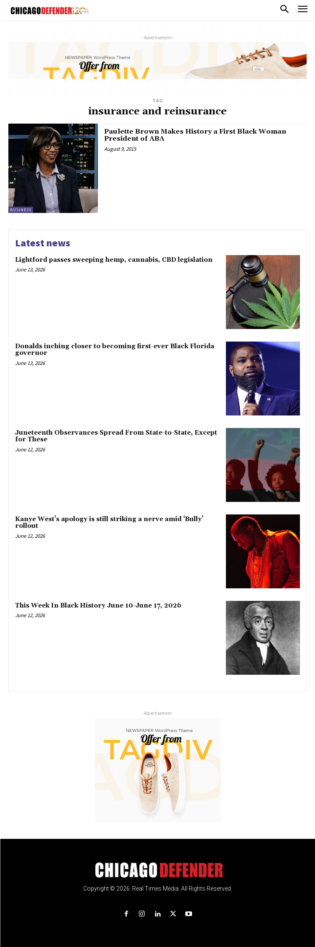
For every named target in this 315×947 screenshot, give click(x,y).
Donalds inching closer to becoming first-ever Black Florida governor (114, 349)
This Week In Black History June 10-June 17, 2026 (98, 606)
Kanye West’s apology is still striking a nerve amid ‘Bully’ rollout (109, 522)
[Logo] (157, 870)
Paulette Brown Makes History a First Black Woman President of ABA (195, 135)
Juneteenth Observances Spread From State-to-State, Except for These (116, 436)
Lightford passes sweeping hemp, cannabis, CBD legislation (114, 260)
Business (20, 210)
